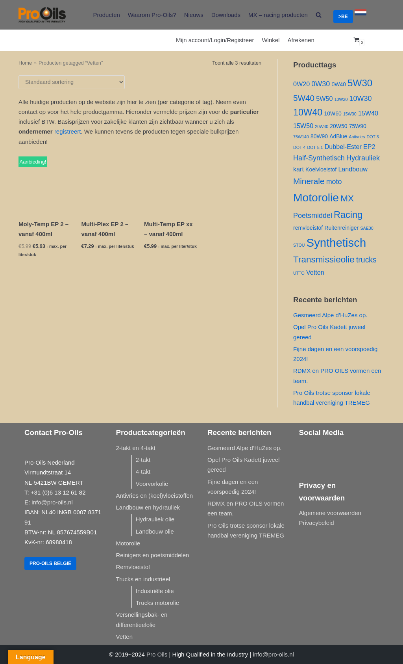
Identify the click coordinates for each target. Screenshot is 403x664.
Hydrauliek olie (155, 519)
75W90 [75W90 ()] (357, 126)
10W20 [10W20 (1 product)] (341, 99)
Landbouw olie (155, 531)
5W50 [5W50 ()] (324, 98)
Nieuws (193, 14)
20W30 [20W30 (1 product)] (321, 126)
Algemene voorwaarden (330, 513)
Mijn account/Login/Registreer (215, 40)
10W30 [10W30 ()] (360, 98)
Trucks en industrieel (143, 579)
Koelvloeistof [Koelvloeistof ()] (320, 169)
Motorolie (128, 543)
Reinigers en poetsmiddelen (152, 555)
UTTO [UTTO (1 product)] (299, 273)
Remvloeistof (133, 567)
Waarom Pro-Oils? (152, 14)
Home (25, 63)
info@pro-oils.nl (51, 502)
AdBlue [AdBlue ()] (338, 136)
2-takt (143, 459)
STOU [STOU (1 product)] (299, 245)
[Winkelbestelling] (71, 82)
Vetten (124, 636)
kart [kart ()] (298, 169)
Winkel (270, 40)
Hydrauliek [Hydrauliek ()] (363, 158)
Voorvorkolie (152, 483)
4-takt (143, 471)
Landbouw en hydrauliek (148, 507)
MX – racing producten (278, 14)
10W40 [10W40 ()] (307, 112)
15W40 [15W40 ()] (368, 113)
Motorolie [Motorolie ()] (316, 197)
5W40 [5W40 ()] (303, 97)
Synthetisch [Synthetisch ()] (336, 242)
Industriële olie (155, 591)
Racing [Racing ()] (348, 215)
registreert (67, 131)
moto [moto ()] (334, 182)
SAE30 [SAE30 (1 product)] (366, 228)
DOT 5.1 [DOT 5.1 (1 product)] (315, 147)
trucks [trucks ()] (366, 259)
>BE (343, 16)
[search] (319, 15)
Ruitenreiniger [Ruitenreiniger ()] (341, 228)
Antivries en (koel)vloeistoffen (154, 495)
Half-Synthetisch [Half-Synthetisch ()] (319, 158)
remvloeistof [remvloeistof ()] (308, 228)
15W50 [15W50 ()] (303, 125)
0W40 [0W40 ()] (338, 84)
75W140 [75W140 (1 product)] (301, 136)
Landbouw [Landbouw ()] (353, 169)
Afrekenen (300, 40)
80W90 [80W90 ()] (319, 136)
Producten (106, 14)
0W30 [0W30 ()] (320, 84)
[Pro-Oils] (42, 14)
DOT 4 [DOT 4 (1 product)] (299, 147)
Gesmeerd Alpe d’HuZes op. (330, 315)
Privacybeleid (316, 522)
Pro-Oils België (50, 563)
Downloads (225, 14)
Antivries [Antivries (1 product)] (357, 136)
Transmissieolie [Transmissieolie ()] (324, 259)
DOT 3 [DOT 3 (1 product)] (372, 136)
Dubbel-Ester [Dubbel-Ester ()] (343, 146)
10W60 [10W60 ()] (333, 113)
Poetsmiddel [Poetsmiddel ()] (312, 215)
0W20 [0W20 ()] (301, 83)
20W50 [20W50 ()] (338, 126)
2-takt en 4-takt (135, 448)
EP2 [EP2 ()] (369, 146)
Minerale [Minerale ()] (308, 181)
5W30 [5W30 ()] (360, 83)
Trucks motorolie (157, 602)
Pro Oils (156, 654)
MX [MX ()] (347, 198)
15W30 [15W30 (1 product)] (350, 114)
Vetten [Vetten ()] (315, 272)
